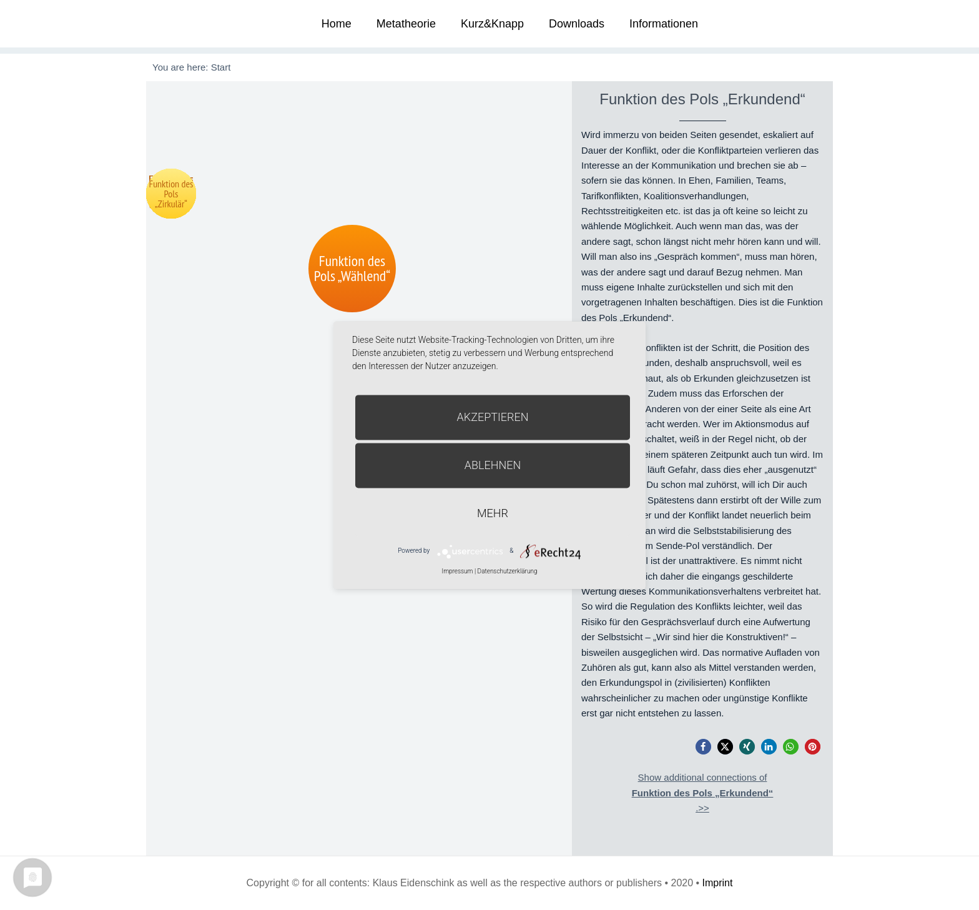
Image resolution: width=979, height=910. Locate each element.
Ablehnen (493, 465)
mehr (492, 513)
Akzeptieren (493, 416)
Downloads (576, 23)
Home (337, 23)
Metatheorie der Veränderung (193, 23)
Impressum (457, 571)
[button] (703, 746)
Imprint (717, 883)
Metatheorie (406, 23)
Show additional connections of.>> (703, 792)
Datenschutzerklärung (508, 571)
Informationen (663, 23)
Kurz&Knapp (492, 23)
